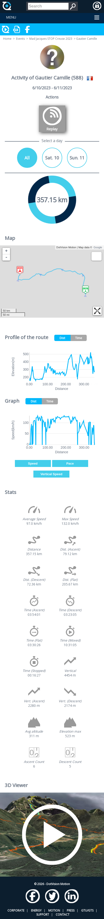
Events (20, 39)
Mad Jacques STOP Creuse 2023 (50, 39)
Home (7, 39)
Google (98, 247)
